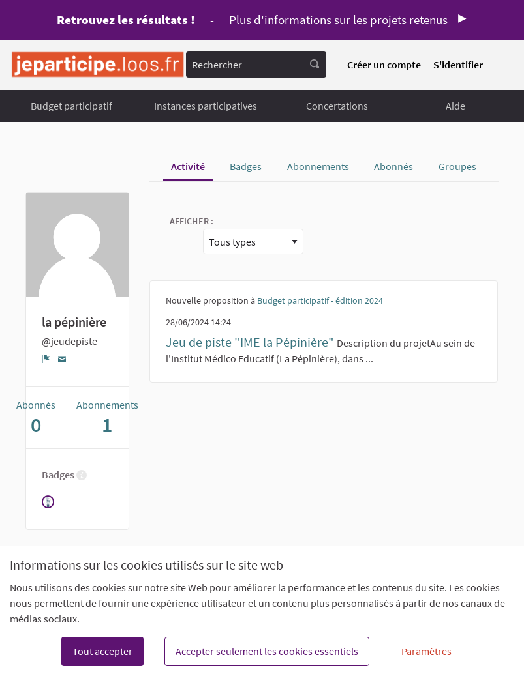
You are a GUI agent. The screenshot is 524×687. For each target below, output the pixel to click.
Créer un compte (384, 64)
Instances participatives (205, 105)
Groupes (457, 166)
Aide (455, 105)
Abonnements (318, 166)
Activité (188, 166)
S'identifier (458, 64)
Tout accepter (102, 651)
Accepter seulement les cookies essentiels (267, 651)
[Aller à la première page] (98, 65)
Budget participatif (71, 105)
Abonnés (393, 166)
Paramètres (426, 651)
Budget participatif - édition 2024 (320, 300)
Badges (246, 166)
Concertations (337, 105)
